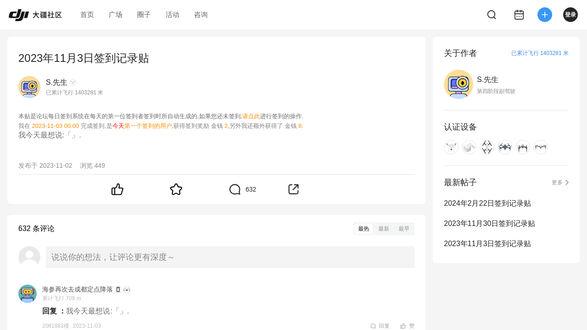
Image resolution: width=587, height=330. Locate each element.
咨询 (201, 14)
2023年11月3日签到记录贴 (487, 244)
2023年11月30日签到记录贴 (489, 223)
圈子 (144, 14)
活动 (172, 14)
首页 (87, 14)
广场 (115, 14)
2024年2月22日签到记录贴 (487, 203)
